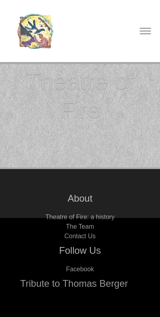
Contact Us (79, 236)
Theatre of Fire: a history (80, 217)
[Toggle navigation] (145, 31)
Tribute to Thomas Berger (74, 283)
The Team (80, 226)
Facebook (80, 269)
